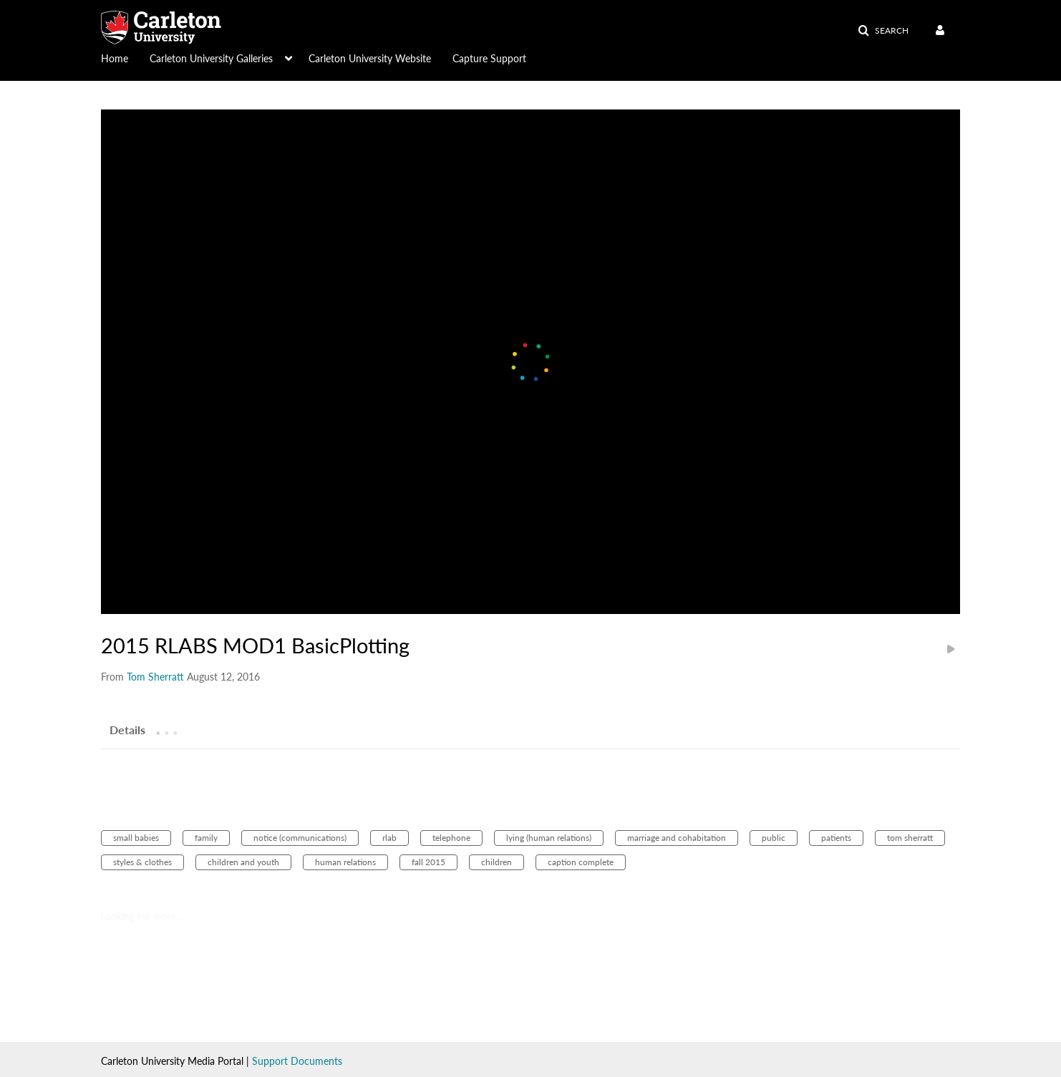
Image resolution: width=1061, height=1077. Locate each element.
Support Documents (297, 1061)
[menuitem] (125, 57)
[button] (883, 31)
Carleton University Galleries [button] (211, 58)
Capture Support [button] (489, 58)
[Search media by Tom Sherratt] (155, 677)
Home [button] (114, 58)
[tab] (127, 729)
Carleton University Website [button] (370, 58)
